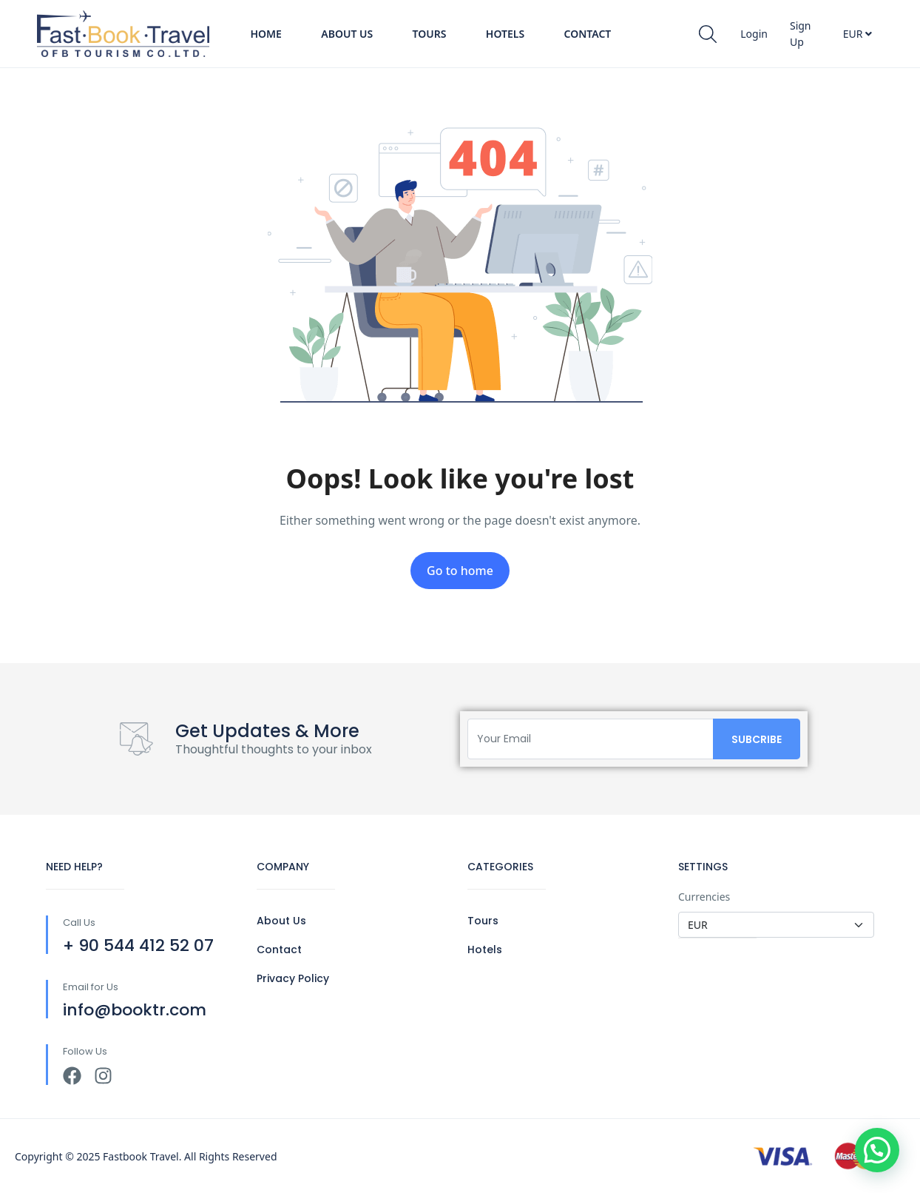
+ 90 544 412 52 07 (138, 945)
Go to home (460, 570)
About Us (347, 34)
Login (754, 34)
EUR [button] (857, 34)
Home (265, 34)
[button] (877, 1150)
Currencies (704, 897)
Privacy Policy (293, 978)
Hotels (505, 34)
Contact (588, 34)
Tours (430, 34)
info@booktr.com (134, 1009)
